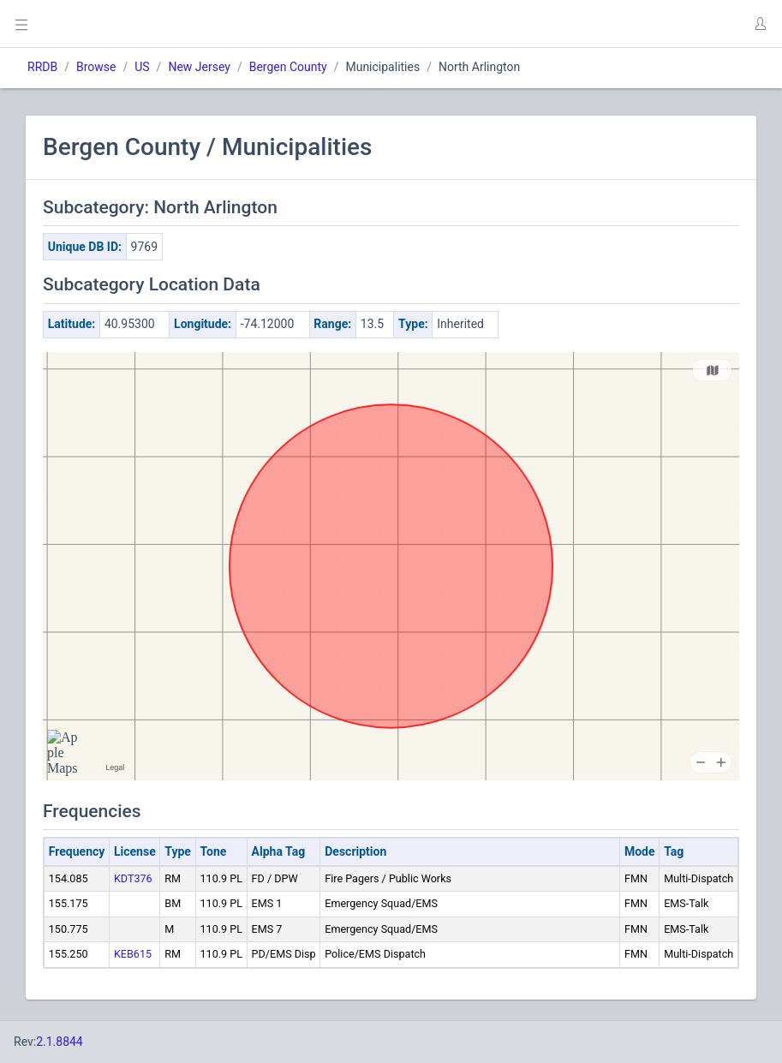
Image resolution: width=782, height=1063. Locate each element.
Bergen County (288, 67)
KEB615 (133, 953)
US (141, 67)
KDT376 (133, 878)
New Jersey (199, 67)
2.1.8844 (59, 1041)
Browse (96, 67)
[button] (759, 24)
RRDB (42, 67)
